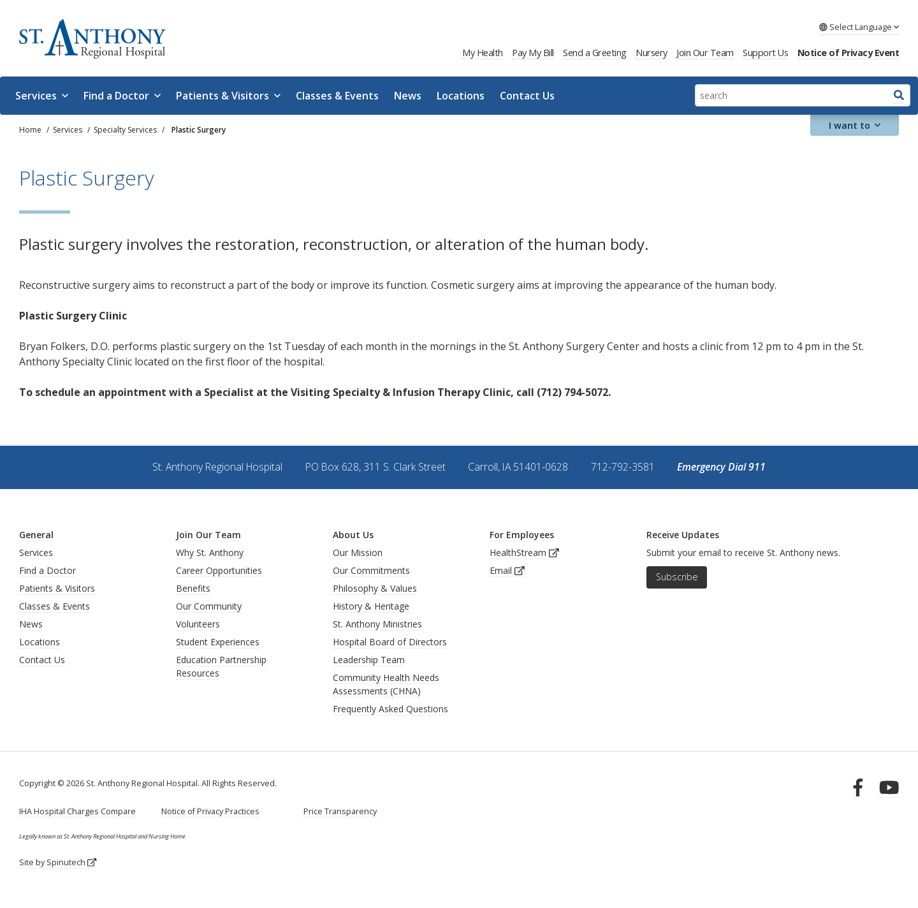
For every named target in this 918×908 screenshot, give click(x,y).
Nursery (651, 53)
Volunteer (195, 624)
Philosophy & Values (375, 588)
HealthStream (524, 552)
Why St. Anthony (210, 552)
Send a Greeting (595, 53)
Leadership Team (369, 660)
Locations (460, 96)
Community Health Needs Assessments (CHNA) (386, 684)
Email (507, 570)
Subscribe (677, 577)
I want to (855, 125)
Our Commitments (371, 570)
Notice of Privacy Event (849, 53)
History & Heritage (371, 606)
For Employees (522, 535)
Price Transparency (340, 811)
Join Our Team (705, 53)
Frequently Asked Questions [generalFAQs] (390, 709)
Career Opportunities (219, 570)
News (407, 96)
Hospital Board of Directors (390, 642)
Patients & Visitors (228, 96)
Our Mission (357, 552)
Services (41, 96)
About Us (353, 535)
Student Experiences (217, 642)
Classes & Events (337, 96)
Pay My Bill (533, 53)
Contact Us (527, 96)
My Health (482, 53)
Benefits (193, 588)
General (36, 535)
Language (859, 27)
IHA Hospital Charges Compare (77, 811)
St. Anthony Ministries (377, 624)
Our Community (209, 606)
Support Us (765, 53)
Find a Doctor (122, 96)
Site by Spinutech (57, 862)
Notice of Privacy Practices (210, 811)
